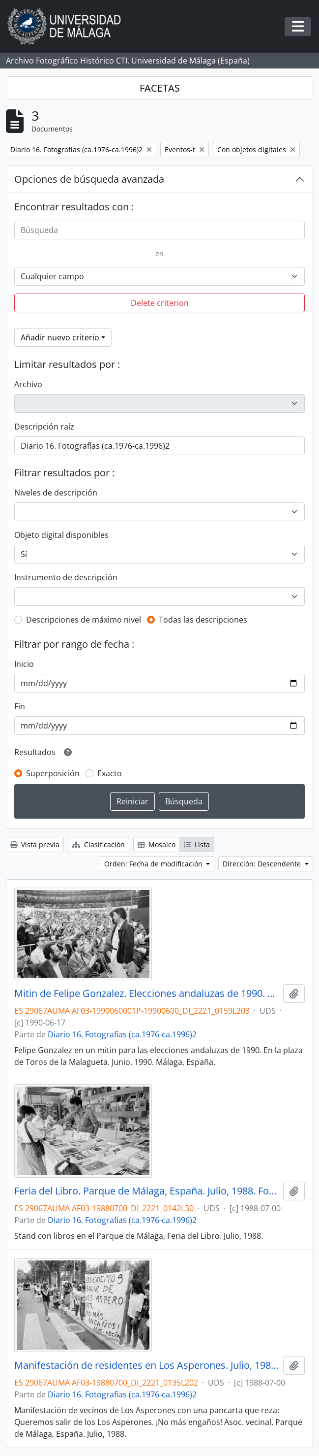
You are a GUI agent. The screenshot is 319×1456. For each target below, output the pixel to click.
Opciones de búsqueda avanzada (89, 179)
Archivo (28, 384)
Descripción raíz (44, 426)
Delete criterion (160, 303)
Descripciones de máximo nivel (83, 619)
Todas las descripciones (203, 619)
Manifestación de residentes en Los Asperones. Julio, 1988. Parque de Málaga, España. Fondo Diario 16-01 (146, 1365)
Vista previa (34, 844)
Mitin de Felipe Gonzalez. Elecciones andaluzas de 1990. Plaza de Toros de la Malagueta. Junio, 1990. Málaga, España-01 (146, 993)
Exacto (109, 773)
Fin (19, 706)
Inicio (24, 664)
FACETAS (160, 88)
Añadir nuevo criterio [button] (60, 337)
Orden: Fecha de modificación (154, 863)
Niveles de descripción (55, 492)
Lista (197, 844)
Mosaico (156, 844)
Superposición (53, 773)
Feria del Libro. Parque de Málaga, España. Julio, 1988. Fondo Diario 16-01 (146, 1191)
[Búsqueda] (159, 230)
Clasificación (98, 844)
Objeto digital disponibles (61, 534)
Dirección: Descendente (263, 863)
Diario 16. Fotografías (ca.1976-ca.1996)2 (122, 1034)
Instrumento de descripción (65, 577)
